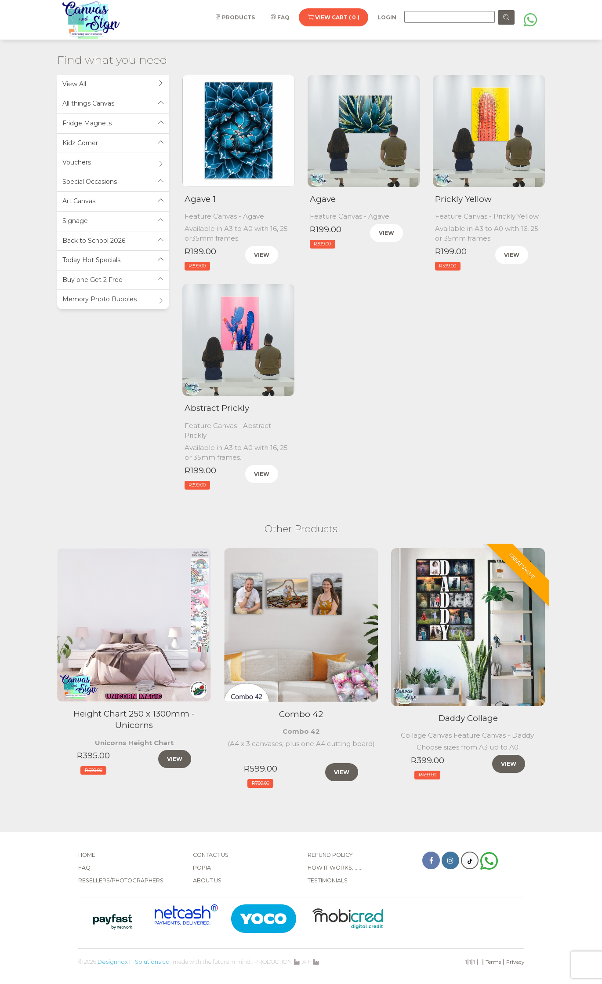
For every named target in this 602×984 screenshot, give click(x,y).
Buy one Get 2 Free (113, 280)
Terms (493, 962)
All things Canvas (113, 103)
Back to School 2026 (113, 241)
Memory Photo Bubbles (113, 299)
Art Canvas (113, 201)
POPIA (202, 867)
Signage (113, 221)
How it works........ (335, 867)
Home (86, 855)
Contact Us (210, 855)
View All (113, 84)
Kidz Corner (113, 143)
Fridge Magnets (113, 123)
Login (386, 17)
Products (235, 17)
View (261, 255)
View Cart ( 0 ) (333, 17)
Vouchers (113, 162)
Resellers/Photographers (120, 880)
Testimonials (328, 880)
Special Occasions (113, 182)
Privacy (515, 962)
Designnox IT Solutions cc (133, 961)
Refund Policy (330, 855)
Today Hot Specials (113, 260)
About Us (207, 880)
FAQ (280, 17)
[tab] (113, 85)
